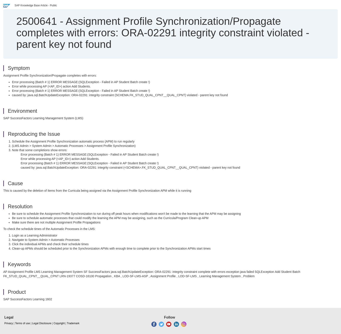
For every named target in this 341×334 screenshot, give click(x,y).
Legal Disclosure (42, 323)
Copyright (59, 323)
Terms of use (22, 323)
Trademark (73, 323)
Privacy (8, 323)
